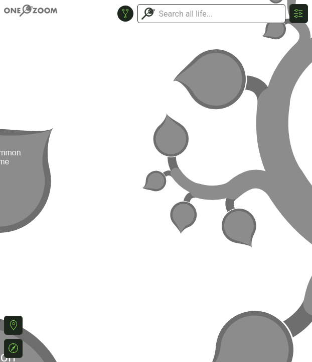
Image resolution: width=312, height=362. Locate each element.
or (156, 181)
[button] (13, 325)
